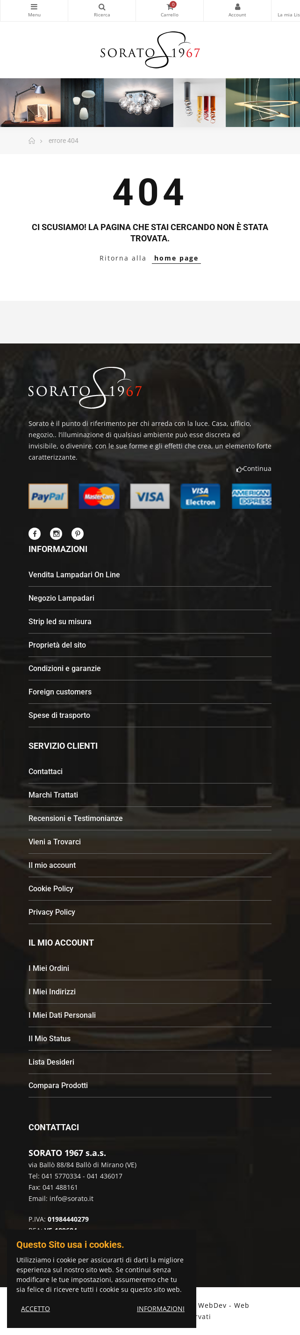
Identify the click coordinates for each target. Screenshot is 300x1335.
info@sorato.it (71, 1198)
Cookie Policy (51, 888)
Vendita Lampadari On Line (74, 574)
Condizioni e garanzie (65, 668)
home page (176, 258)
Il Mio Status (50, 1038)
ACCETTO (35, 1308)
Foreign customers (60, 691)
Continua (253, 468)
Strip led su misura (60, 621)
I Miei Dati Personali (62, 1015)
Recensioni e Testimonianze (76, 818)
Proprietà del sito (57, 645)
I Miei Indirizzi (52, 991)
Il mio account (52, 865)
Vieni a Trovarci (55, 841)
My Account (237, 6)
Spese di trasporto (59, 715)
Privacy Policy (52, 912)
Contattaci (46, 771)
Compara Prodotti (58, 1085)
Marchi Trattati (53, 795)
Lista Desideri (51, 1062)
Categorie (34, 6)
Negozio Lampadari (61, 598)
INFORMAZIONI (161, 1308)
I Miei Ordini (49, 968)
